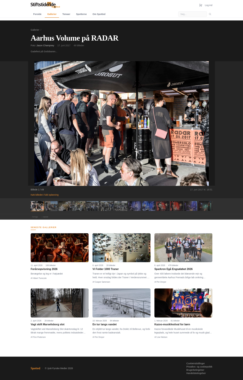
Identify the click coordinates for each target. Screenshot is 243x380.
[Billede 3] (65, 206)
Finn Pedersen (39, 337)
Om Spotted (99, 14)
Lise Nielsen (162, 337)
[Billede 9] (148, 206)
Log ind (208, 5)
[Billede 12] (190, 206)
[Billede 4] (79, 206)
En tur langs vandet (104, 324)
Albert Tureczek (40, 278)
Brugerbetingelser (195, 370)
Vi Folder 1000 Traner (105, 269)
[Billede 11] (176, 206)
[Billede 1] (37, 206)
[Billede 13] (204, 206)
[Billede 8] (134, 206)
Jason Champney (45, 45)
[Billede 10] (162, 206)
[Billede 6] (106, 206)
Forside (37, 14)
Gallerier (52, 14)
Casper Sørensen (102, 282)
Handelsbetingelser (196, 373)
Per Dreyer (161, 282)
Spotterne (81, 14)
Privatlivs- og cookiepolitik (199, 366)
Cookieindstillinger (195, 363)
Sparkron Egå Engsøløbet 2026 (173, 269)
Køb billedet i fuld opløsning (45, 194)
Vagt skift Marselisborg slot (47, 324)
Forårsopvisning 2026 (44, 269)
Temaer (66, 14)
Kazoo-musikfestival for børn (172, 324)
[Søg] (210, 14)
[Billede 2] (51, 206)
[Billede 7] (120, 206)
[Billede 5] (92, 206)
